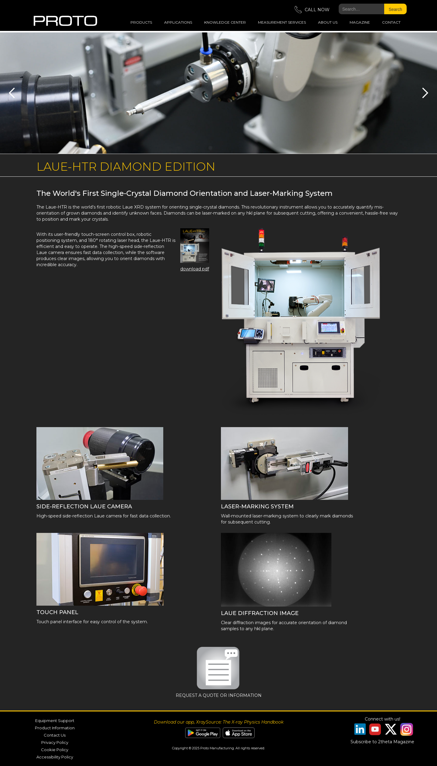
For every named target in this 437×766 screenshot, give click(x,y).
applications (178, 22)
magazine (360, 22)
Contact (391, 22)
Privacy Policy (54, 742)
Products (141, 22)
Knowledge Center (225, 22)
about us (327, 22)
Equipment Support (54, 720)
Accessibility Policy (54, 756)
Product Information (55, 727)
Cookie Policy (54, 749)
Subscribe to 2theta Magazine (382, 741)
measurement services (282, 22)
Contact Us (55, 735)
